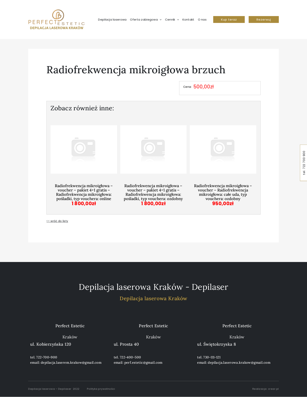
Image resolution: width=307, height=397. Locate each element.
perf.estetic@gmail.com (143, 362)
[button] (229, 19)
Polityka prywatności (101, 389)
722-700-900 (46, 357)
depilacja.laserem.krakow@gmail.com (71, 362)
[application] (160, 20)
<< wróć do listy (57, 221)
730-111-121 (211, 357)
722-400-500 (130, 357)
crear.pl (273, 389)
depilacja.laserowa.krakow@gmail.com (239, 362)
